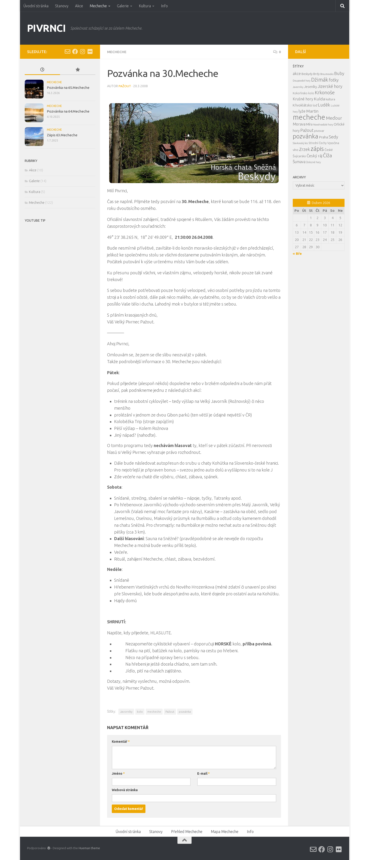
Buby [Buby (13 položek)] (339, 73)
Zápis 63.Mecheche (62, 135)
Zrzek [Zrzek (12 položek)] (304, 149)
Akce (79, 6)
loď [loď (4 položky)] (315, 105)
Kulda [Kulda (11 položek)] (319, 99)
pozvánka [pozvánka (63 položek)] (305, 136)
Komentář (121, 741)
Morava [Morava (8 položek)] (299, 124)
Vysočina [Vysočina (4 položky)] (333, 143)
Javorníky (126, 711)
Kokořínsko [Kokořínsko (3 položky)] (300, 93)
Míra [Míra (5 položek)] (309, 124)
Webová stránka (125, 790)
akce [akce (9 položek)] (297, 73)
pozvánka (185, 711)
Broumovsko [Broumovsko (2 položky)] (326, 74)
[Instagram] (82, 51)
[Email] (67, 51)
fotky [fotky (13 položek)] (334, 80)
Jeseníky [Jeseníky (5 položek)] (310, 87)
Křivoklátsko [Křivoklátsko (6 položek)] (302, 105)
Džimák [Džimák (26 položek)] (319, 79)
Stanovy (61, 6)
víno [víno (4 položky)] (295, 149)
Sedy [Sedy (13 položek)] (333, 136)
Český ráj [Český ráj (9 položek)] (314, 155)
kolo (140, 711)
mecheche (154, 711)
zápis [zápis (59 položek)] (317, 148)
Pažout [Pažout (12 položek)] (306, 130)
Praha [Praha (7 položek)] (323, 137)
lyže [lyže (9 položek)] (301, 111)
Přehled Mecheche (186, 831)
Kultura (145, 6)
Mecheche (98, 6)
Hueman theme (89, 847)
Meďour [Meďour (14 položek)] (334, 118)
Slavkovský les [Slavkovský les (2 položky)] (300, 143)
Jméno (118, 773)
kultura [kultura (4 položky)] (330, 99)
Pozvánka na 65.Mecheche (68, 88)
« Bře (297, 253)
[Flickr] (90, 51)
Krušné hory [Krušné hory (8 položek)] (303, 99)
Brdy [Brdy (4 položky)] (316, 73)
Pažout (125, 86)
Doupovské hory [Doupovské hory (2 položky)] (301, 80)
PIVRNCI (46, 28)
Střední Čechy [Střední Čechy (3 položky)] (318, 143)
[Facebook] (75, 51)
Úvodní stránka (35, 6)
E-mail (203, 773)
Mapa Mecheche (224, 831)
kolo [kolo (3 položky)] (311, 93)
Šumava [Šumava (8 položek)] (299, 162)
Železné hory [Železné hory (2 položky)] (313, 162)
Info (164, 6)
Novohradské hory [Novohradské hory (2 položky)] (323, 124)
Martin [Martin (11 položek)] (312, 111)
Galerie (123, 6)
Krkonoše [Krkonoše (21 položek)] (325, 92)
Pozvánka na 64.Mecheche (68, 111)
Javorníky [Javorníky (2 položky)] (298, 87)
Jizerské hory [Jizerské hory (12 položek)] (330, 86)
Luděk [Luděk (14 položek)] (324, 104)
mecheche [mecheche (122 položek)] (309, 117)
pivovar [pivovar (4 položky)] (319, 130)
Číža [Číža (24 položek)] (327, 155)
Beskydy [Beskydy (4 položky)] (307, 73)
